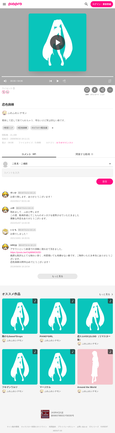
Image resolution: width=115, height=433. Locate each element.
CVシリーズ (94, 427)
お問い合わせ (82, 427)
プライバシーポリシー (66, 427)
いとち (13, 230)
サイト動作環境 (13, 427)
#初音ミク (8, 128)
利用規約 (52, 427)
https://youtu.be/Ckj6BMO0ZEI (25, 252)
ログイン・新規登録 (101, 4)
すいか (13, 193)
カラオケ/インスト (64, 142)
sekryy (13, 245)
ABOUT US (57, 431)
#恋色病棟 (22, 128)
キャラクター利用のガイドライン (34, 427)
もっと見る (57, 276)
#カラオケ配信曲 (39, 128)
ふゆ (12, 208)
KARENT (104, 427)
